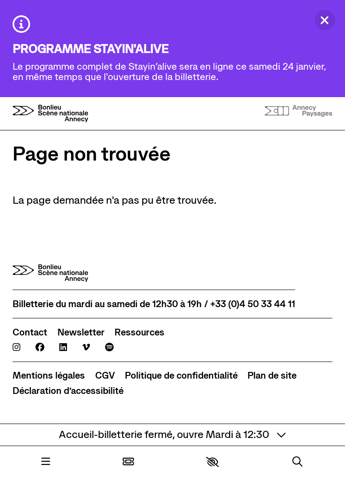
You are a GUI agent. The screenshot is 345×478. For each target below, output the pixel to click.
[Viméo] (86, 348)
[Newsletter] (81, 332)
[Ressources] (139, 332)
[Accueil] (50, 113)
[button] (212, 462)
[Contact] (30, 332)
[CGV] (105, 376)
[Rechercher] (297, 462)
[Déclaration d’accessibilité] (68, 391)
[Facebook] (39, 348)
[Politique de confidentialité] (181, 376)
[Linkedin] (63, 348)
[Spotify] (109, 348)
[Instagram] (16, 348)
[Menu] (45, 462)
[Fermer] (325, 20)
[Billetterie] (128, 462)
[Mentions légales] (49, 376)
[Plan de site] (272, 376)
